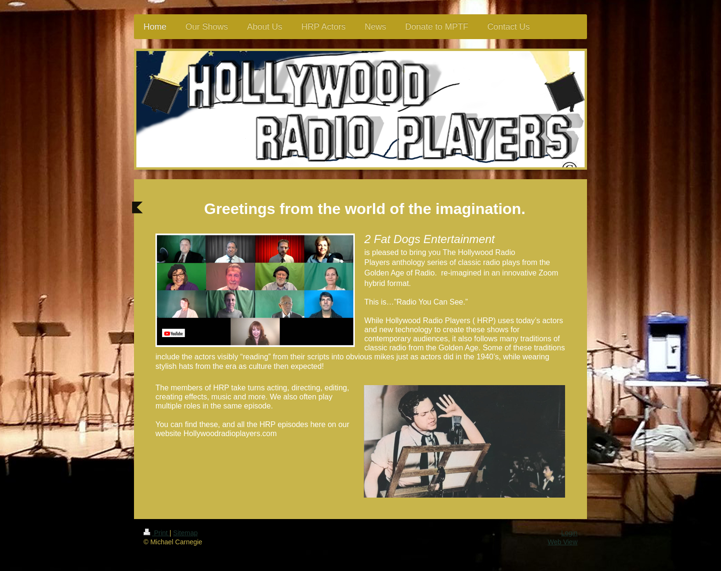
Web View (562, 542)
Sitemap (185, 533)
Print (157, 533)
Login (569, 533)
